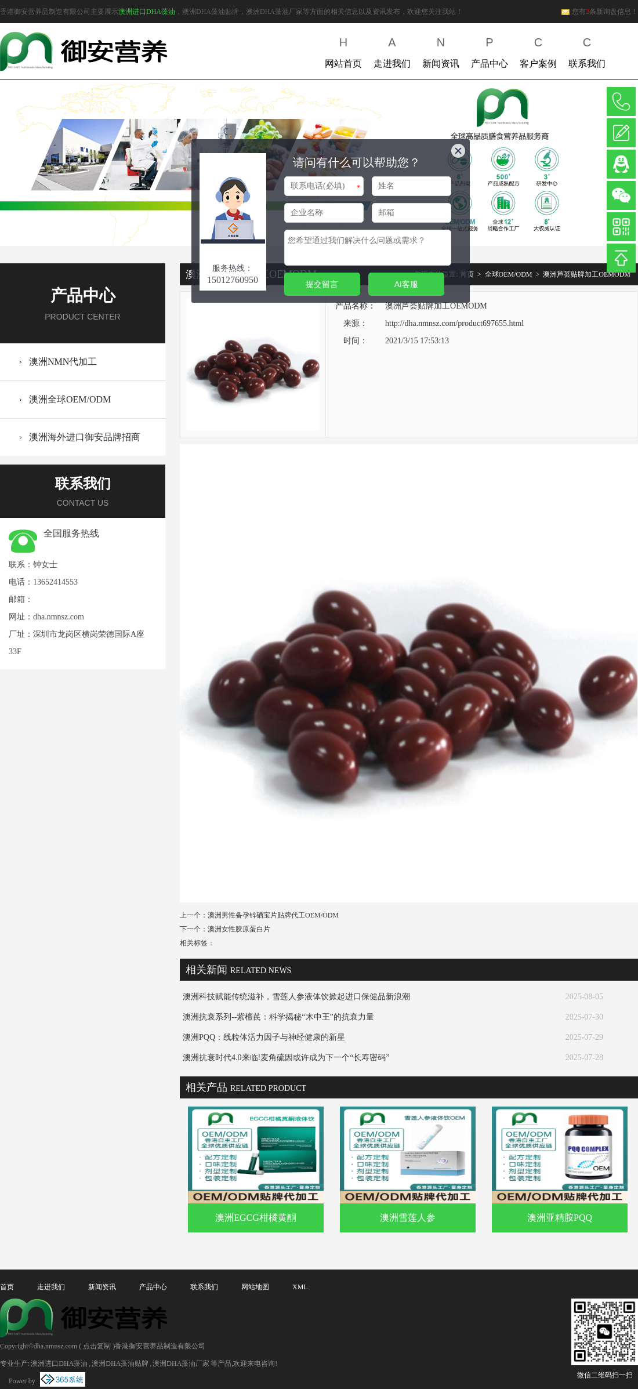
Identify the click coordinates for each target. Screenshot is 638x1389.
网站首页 (343, 50)
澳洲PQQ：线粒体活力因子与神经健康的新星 (264, 1037)
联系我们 (587, 50)
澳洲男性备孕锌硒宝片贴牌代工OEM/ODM (273, 915)
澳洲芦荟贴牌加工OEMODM (586, 274)
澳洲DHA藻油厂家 (181, 1363)
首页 (7, 1287)
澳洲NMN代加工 (63, 362)
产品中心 (489, 50)
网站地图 (255, 1287)
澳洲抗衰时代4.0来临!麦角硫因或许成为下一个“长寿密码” (286, 1057)
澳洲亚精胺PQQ (559, 1218)
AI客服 (406, 284)
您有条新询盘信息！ (599, 12)
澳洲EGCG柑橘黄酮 (255, 1218)
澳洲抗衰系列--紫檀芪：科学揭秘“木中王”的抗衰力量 (278, 1017)
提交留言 (322, 284)
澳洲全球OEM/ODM (70, 399)
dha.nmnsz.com (58, 616)
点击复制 (97, 1346)
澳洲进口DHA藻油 (146, 12)
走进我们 (392, 50)
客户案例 (538, 50)
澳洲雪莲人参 (408, 1218)
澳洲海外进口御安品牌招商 (84, 437)
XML (300, 1287)
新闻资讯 (440, 50)
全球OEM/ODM (508, 274)
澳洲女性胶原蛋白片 (239, 929)
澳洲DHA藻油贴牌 (120, 1363)
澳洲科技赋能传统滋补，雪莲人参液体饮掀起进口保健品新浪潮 (296, 996)
